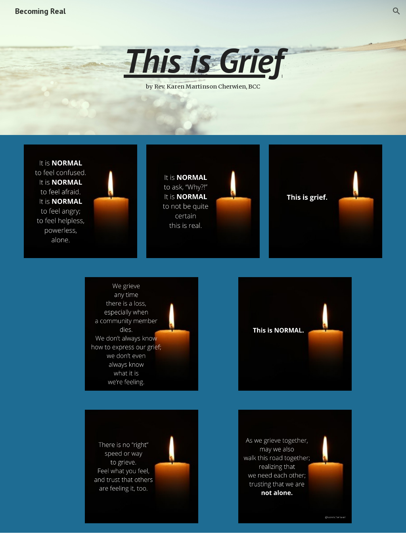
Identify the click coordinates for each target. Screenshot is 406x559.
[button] (396, 11)
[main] (203, 67)
